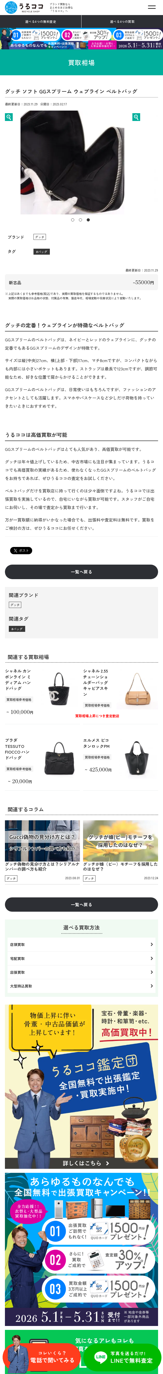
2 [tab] (80, 219)
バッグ (42, 251)
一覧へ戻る (81, 571)
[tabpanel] (82, 162)
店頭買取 (17, 944)
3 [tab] (88, 219)
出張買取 (17, 972)
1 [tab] (72, 219)
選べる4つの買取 (122, 21)
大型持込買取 (21, 986)
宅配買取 (17, 958)
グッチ (39, 237)
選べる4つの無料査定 (40, 21)
